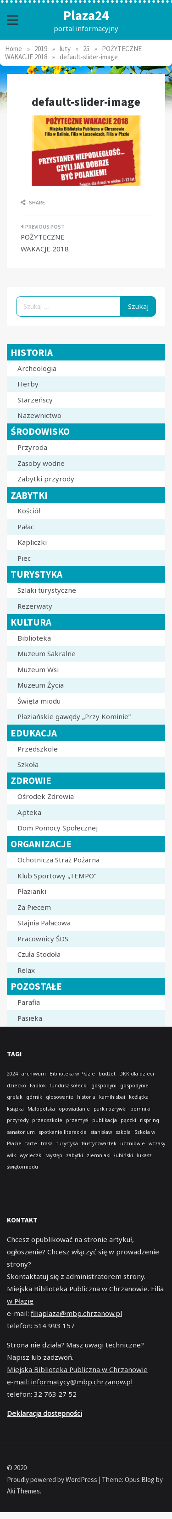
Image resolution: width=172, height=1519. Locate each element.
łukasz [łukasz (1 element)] (144, 1155)
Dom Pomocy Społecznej (57, 827)
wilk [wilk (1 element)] (11, 1155)
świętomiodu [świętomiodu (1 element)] (22, 1167)
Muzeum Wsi (38, 669)
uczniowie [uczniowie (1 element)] (132, 1143)
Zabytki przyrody (45, 478)
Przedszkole (37, 748)
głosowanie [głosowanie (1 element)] (59, 1097)
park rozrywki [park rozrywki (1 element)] (110, 1109)
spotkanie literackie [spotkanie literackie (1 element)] (63, 1132)
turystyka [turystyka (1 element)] (67, 1143)
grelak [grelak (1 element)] (14, 1097)
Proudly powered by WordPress (53, 1479)
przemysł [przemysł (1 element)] (77, 1120)
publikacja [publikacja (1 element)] (104, 1120)
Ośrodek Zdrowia (45, 796)
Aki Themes (23, 1491)
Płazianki (31, 891)
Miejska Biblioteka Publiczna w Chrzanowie (77, 1369)
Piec (24, 558)
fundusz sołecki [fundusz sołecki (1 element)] (69, 1085)
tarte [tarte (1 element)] (31, 1143)
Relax (26, 970)
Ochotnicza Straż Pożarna (58, 859)
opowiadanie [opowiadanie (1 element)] (74, 1109)
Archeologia (36, 368)
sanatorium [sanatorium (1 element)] (21, 1132)
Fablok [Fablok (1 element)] (38, 1085)
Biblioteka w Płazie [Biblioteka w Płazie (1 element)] (72, 1073)
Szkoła (28, 764)
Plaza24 (86, 15)
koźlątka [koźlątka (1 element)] (139, 1097)
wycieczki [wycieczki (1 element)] (31, 1155)
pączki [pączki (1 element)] (128, 1120)
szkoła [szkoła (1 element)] (123, 1132)
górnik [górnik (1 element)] (34, 1097)
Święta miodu (39, 700)
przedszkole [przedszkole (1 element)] (47, 1120)
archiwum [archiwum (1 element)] (34, 1073)
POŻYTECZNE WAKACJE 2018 (45, 242)
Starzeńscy (35, 399)
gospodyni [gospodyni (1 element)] (104, 1085)
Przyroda (32, 447)
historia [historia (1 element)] (86, 1097)
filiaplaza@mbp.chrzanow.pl (76, 1313)
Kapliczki (32, 542)
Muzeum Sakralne (46, 653)
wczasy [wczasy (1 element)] (157, 1143)
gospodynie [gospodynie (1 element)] (134, 1085)
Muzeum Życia (40, 684)
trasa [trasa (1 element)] (47, 1143)
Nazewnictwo (39, 415)
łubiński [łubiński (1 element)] (123, 1155)
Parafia (28, 1002)
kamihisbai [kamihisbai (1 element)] (112, 1097)
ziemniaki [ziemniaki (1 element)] (99, 1155)
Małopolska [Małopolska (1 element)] (41, 1109)
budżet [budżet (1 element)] (107, 1073)
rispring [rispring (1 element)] (149, 1120)
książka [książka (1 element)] (15, 1109)
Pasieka (29, 1018)
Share (33, 202)
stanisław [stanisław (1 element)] (101, 1132)
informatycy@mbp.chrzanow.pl (82, 1381)
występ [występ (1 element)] (54, 1155)
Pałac (25, 526)
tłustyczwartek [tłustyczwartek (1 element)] (99, 1143)
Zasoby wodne (41, 463)
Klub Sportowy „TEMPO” (56, 875)
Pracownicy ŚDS (42, 938)
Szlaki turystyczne (46, 590)
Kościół (28, 510)
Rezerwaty (34, 606)
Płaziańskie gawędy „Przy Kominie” (74, 716)
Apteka (29, 812)
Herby (28, 383)
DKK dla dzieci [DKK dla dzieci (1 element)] (136, 1073)
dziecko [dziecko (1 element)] (16, 1085)
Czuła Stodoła (39, 954)
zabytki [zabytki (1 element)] (74, 1155)
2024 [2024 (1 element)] (12, 1073)
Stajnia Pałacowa (44, 922)
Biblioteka (34, 637)
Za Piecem (34, 907)
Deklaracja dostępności (44, 1413)
